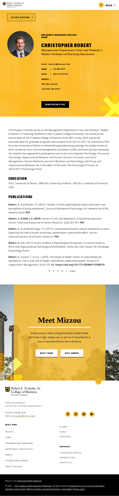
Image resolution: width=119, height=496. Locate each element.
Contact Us (66, 462)
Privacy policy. (79, 489)
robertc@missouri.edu (59, 64)
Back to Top (97, 381)
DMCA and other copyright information (43, 489)
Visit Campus (72, 353)
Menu (109, 5)
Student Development (16, 460)
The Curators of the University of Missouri (33, 486)
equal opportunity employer (29, 480)
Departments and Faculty (19, 449)
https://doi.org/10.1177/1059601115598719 (79, 264)
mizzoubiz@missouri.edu (23, 416)
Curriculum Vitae (55, 104)
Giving (63, 431)
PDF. (28, 212)
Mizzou (9, 431)
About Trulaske (13, 466)
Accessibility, (66, 489)
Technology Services (70, 452)
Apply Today (46, 353)
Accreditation (67, 457)
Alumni (63, 426)
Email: (8, 416)
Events (8, 454)
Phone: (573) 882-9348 (15, 412)
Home (8, 437)
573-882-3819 (59, 69)
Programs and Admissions (19, 443)
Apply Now (65, 436)
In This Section (20, 17)
